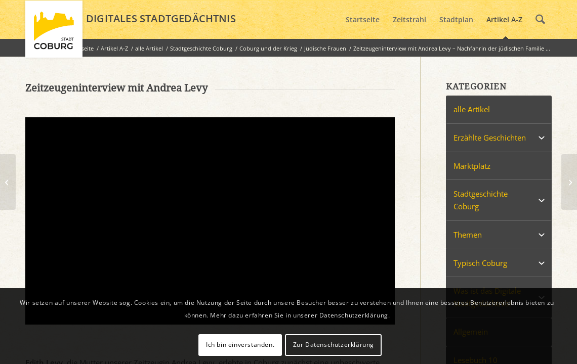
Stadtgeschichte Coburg (481, 200)
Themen (468, 235)
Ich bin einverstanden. (240, 344)
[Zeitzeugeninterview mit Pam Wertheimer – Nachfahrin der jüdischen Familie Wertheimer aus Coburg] (569, 182)
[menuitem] (362, 20)
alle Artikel (472, 109)
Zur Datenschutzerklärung (333, 344)
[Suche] (540, 20)
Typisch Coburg (480, 263)
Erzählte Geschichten (490, 137)
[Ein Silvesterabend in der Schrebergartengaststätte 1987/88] (8, 182)
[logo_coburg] (54, 33)
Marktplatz (472, 166)
